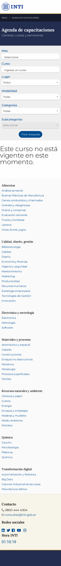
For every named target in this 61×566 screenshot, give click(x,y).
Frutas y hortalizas (13, 219)
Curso (6, 64)
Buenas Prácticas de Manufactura (23, 195)
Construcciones (11, 354)
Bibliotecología (11, 247)
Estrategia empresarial (16, 291)
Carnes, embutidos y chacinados (22, 200)
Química (7, 457)
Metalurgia (8, 369)
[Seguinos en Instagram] (24, 530)
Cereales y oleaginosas (16, 205)
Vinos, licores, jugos (14, 229)
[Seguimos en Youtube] (19, 530)
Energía (7, 405)
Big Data (7, 479)
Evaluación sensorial (14, 215)
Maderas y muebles (14, 415)
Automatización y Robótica (19, 474)
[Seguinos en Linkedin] (3, 530)
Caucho (6, 442)
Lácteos (7, 224)
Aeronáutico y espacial (16, 344)
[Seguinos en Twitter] (8, 530)
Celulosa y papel (12, 396)
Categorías (9, 105)
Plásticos (7, 452)
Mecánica (8, 364)
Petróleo (7, 425)
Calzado (7, 349)
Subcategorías (12, 119)
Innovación (9, 300)
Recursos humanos (14, 286)
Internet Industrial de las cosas (21, 484)
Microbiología (10, 447)
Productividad (11, 281)
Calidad (6, 251)
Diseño (6, 256)
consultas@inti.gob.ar (20, 515)
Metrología (8, 322)
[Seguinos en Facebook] (13, 530)
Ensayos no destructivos (17, 359)
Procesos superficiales (15, 374)
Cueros (6, 401)
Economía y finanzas (14, 261)
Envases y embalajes (15, 410)
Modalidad (9, 91)
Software (7, 327)
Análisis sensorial (12, 190)
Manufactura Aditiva (14, 489)
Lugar (6, 77)
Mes (4, 51)
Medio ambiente (12, 420)
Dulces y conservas (14, 210)
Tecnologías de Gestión (16, 295)
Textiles (6, 379)
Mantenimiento (12, 271)
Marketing (8, 276)
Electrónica (9, 317)
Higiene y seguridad (14, 266)
